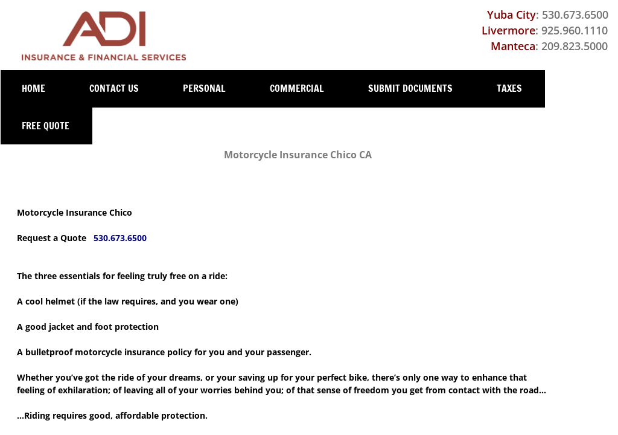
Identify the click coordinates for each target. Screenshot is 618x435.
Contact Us (114, 88)
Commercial (297, 88)
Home (33, 88)
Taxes (509, 88)
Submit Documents (410, 88)
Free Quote (45, 125)
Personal (204, 88)
